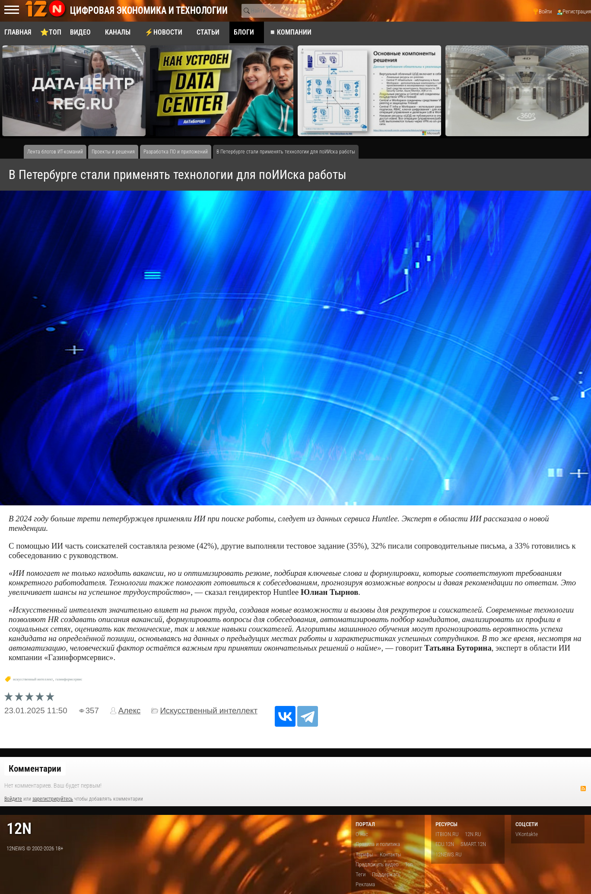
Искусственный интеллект (208, 710)
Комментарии (35, 768)
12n (19, 828)
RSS (583, 788)
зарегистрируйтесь (52, 799)
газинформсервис (68, 679)
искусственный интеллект (33, 679)
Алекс (129, 710)
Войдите (13, 799)
